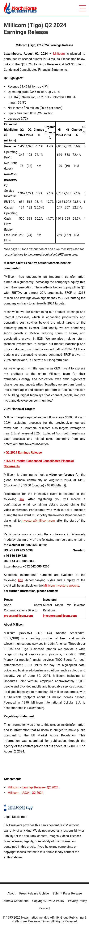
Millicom (59, 53)
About (11, 893)
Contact (44, 908)
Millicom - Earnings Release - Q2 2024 (33, 787)
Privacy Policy (77, 901)
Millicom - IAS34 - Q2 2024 (25, 793)
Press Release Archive (34, 893)
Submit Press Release (67, 893)
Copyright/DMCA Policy (48, 901)
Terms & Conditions (15, 901)
